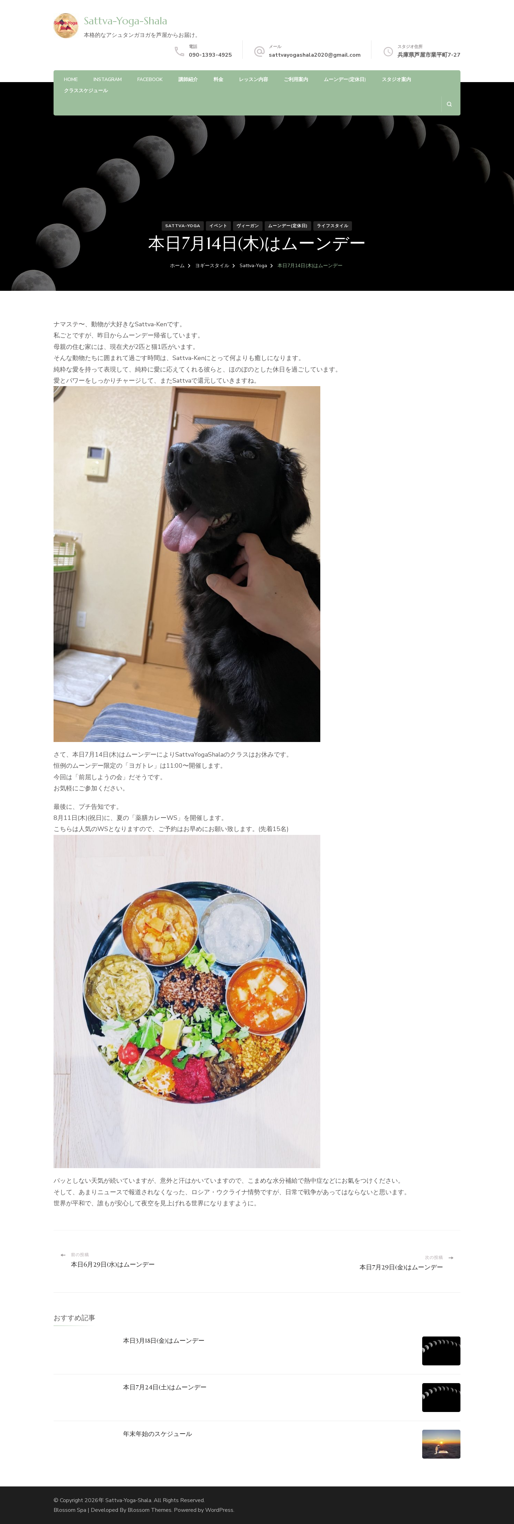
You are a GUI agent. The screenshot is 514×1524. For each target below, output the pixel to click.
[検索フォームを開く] (449, 104)
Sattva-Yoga (182, 226)
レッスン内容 (253, 79)
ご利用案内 (296, 79)
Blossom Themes (149, 1510)
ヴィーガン (247, 226)
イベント (218, 226)
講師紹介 (188, 79)
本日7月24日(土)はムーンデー (165, 1387)
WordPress (219, 1510)
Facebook (150, 79)
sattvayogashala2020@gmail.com (315, 55)
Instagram (108, 79)
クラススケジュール (86, 90)
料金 (218, 79)
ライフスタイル (332, 226)
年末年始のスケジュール (157, 1434)
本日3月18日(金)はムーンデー (163, 1341)
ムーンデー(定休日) (345, 79)
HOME (71, 79)
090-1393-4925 (210, 55)
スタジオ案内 (396, 79)
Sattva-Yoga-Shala (125, 20)
